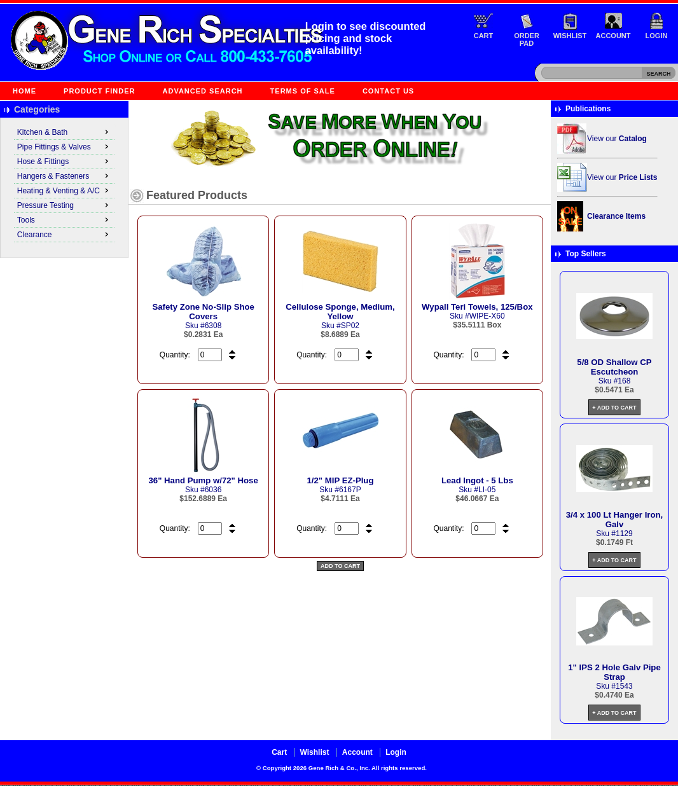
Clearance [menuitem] (64, 234)
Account (613, 35)
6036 (213, 489)
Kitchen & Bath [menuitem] (64, 132)
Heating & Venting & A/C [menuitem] (64, 190)
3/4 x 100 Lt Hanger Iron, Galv (614, 519)
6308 (213, 325)
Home (24, 91)
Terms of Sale (302, 91)
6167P (350, 489)
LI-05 (486, 489)
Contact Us (388, 91)
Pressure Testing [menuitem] (64, 205)
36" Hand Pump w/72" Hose (203, 480)
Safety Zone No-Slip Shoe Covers (203, 311)
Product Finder (99, 91)
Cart (484, 35)
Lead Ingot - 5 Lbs (477, 480)
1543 (624, 686)
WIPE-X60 (487, 316)
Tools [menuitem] (64, 219)
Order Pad (526, 39)
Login (657, 35)
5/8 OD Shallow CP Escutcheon (614, 366)
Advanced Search (203, 91)
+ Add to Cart (614, 407)
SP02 (350, 325)
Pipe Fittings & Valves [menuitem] (64, 146)
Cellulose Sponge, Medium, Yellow (340, 311)
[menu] (64, 184)
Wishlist (570, 35)
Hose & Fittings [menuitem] (64, 161)
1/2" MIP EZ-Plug (340, 480)
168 (624, 380)
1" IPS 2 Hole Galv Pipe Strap (614, 672)
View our (617, 138)
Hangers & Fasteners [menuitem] (64, 175)
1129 (624, 533)
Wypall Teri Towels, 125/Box (477, 307)
